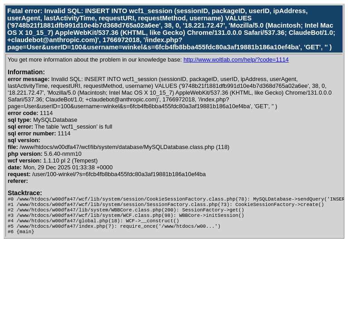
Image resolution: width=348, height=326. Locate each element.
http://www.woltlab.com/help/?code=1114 (236, 59)
